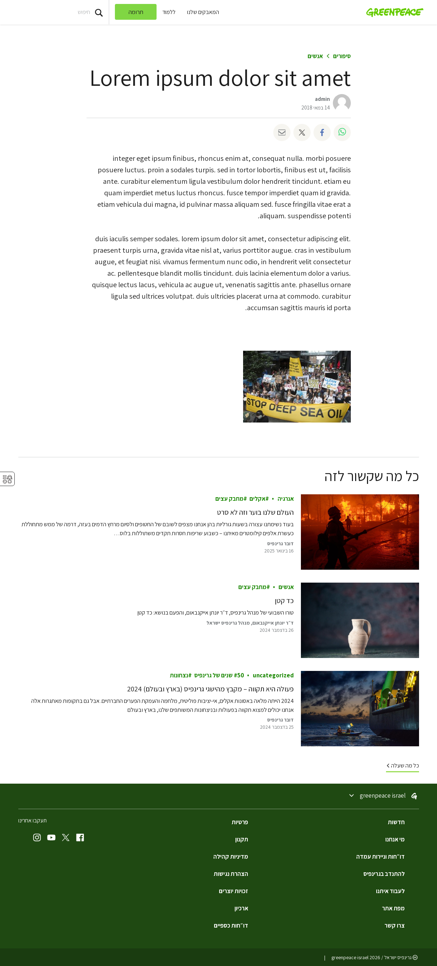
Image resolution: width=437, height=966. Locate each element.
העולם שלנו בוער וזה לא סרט (255, 512)
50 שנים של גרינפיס (219, 675)
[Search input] (54, 12)
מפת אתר (393, 908)
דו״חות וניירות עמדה (380, 856)
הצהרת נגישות (231, 874)
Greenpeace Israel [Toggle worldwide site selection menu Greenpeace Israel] (383, 795)
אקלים (257, 499)
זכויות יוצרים (233, 891)
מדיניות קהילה (230, 856)
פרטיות (240, 822)
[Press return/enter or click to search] (98, 12)
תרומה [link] (136, 12)
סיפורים (342, 56)
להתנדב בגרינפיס (384, 874)
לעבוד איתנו (390, 891)
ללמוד (169, 12)
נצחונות (178, 675)
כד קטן (284, 600)
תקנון (241, 839)
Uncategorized (273, 675)
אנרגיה (286, 499)
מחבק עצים (229, 499)
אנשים (315, 56)
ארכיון (241, 908)
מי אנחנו (395, 839)
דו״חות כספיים (231, 925)
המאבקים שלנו (203, 12)
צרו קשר (395, 925)
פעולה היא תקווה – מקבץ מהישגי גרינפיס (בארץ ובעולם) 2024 (210, 689)
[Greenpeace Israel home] (392, 12)
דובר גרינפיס (280, 543)
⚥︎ (8, 479)
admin (322, 98)
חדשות (396, 822)
